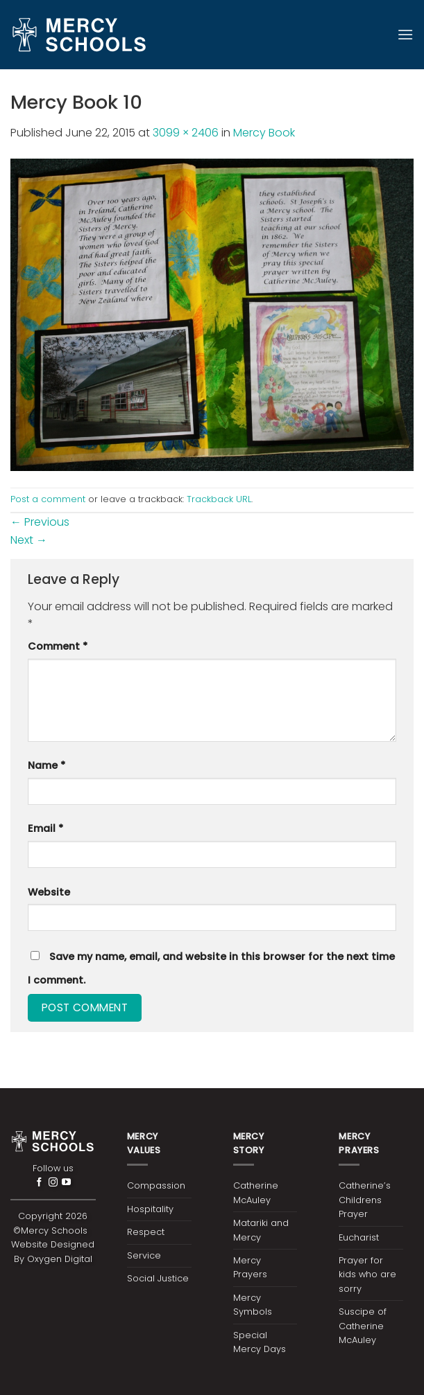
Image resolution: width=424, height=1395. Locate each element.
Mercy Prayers (250, 1267)
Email (45, 828)
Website (49, 892)
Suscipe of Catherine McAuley (363, 1326)
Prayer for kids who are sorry (367, 1274)
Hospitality (150, 1209)
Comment (57, 646)
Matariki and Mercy (261, 1230)
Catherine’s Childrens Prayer (365, 1200)
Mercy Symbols (252, 1304)
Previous (39, 522)
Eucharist (359, 1237)
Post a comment (47, 499)
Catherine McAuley (255, 1192)
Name (46, 765)
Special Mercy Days (259, 1342)
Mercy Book (264, 133)
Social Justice (158, 1278)
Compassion (156, 1185)
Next (28, 540)
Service (144, 1255)
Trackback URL (219, 499)
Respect (145, 1232)
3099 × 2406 (186, 133)
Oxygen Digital (59, 1259)
